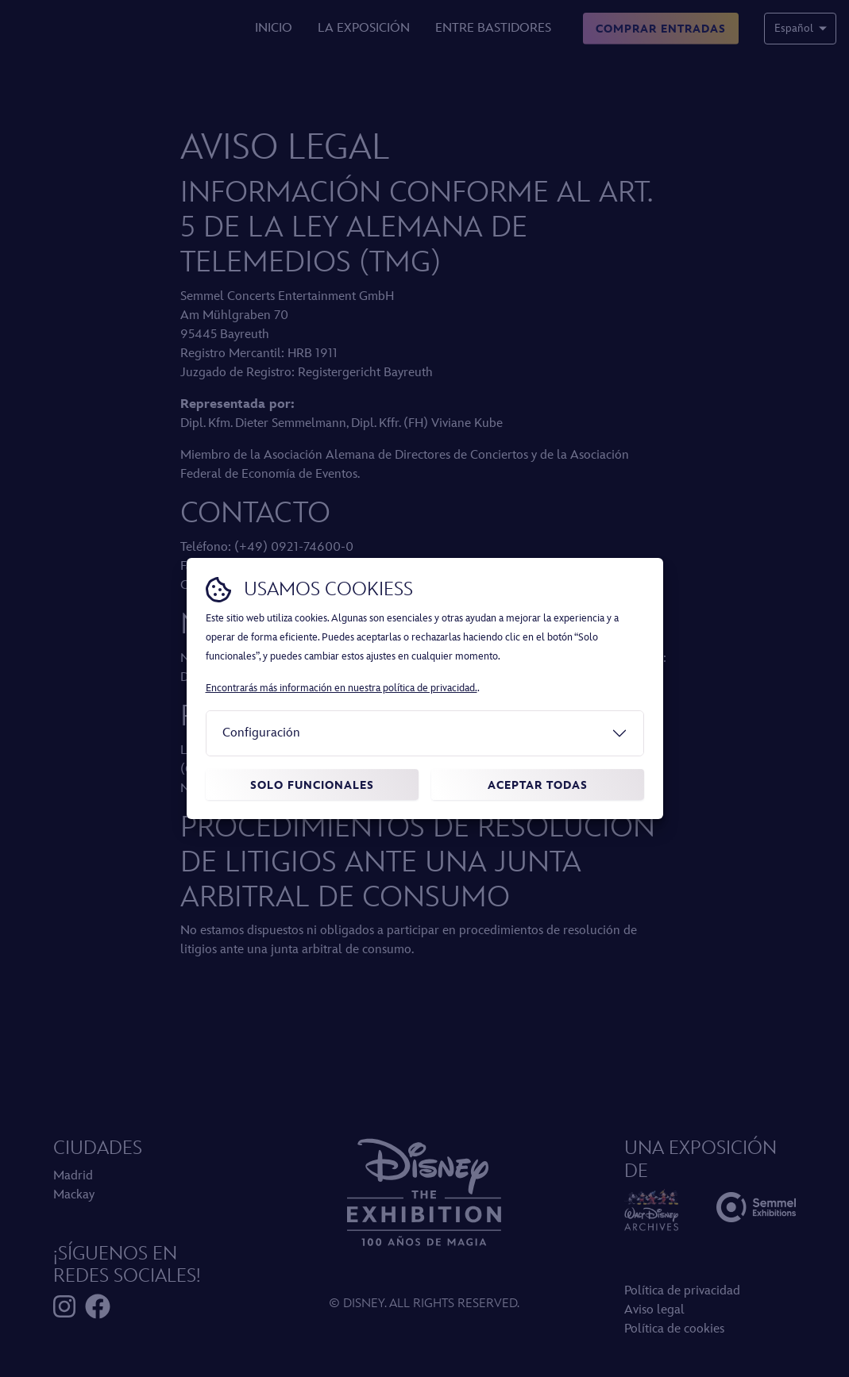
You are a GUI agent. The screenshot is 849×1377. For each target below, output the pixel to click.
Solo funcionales (312, 785)
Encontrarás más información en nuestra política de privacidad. (341, 688)
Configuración (261, 732)
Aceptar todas (538, 785)
